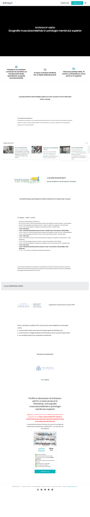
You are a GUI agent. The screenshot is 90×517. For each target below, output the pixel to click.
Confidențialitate (36, 486)
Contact (64, 486)
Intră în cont (65, 3)
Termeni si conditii (26, 486)
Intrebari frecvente (56, 486)
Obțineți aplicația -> (72, 486)
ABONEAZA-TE (45, 471)
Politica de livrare (46, 486)
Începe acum (77, 3)
